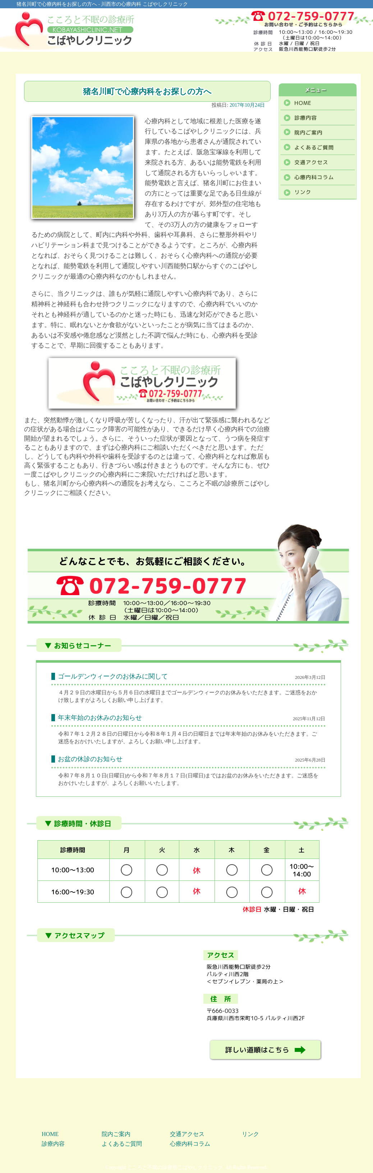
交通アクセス (187, 1134)
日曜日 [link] (117, 775)
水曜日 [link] (99, 692)
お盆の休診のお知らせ (90, 759)
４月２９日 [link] (71, 692)
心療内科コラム (332, 62)
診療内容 (102, 62)
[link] (71, 692)
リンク (250, 1134)
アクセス (275, 62)
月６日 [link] (131, 692)
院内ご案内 (160, 62)
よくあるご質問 (217, 62)
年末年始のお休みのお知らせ (100, 717)
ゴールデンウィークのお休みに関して (113, 676)
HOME (45, 62)
